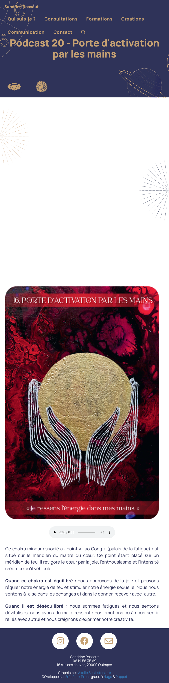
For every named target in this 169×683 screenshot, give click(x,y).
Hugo (107, 676)
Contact (63, 32)
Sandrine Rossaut (21, 6)
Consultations (61, 19)
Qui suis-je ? (22, 19)
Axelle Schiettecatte (94, 672)
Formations (99, 19)
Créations (132, 19)
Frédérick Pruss (77, 676)
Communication (26, 32)
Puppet (121, 676)
